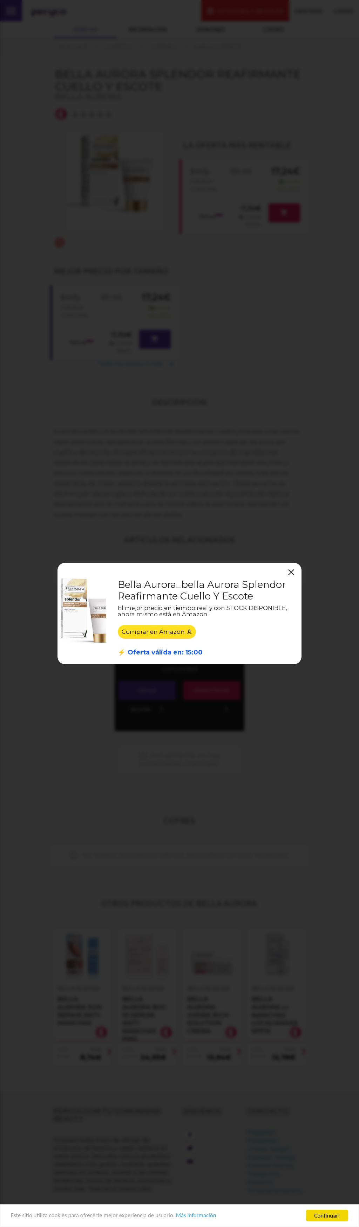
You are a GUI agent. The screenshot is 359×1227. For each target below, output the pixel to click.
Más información (198, 1216)
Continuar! (327, 1215)
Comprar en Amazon (157, 631)
